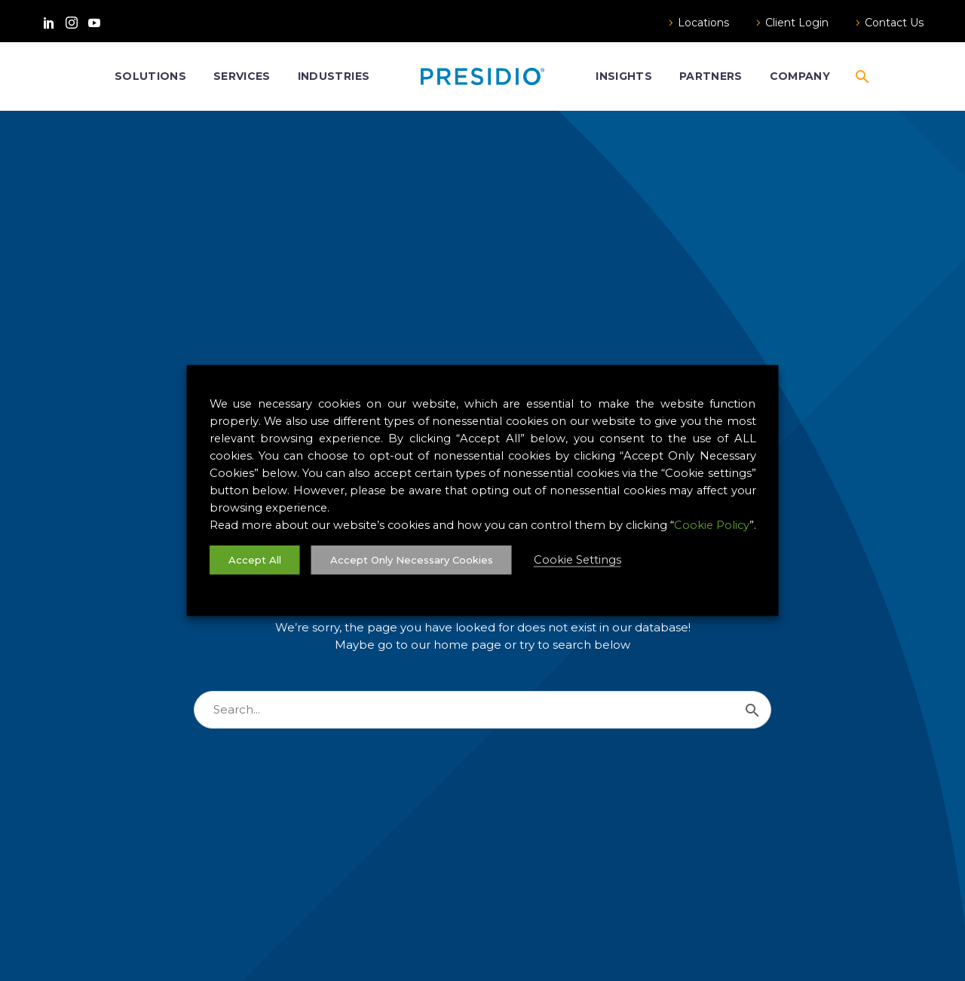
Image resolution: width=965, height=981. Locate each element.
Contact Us (894, 22)
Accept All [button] (254, 560)
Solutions (150, 76)
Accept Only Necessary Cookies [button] (411, 560)
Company (800, 76)
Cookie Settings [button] (577, 560)
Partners (711, 76)
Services (242, 76)
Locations (703, 22)
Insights (624, 76)
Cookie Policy (711, 525)
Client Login (797, 22)
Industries (333, 76)
